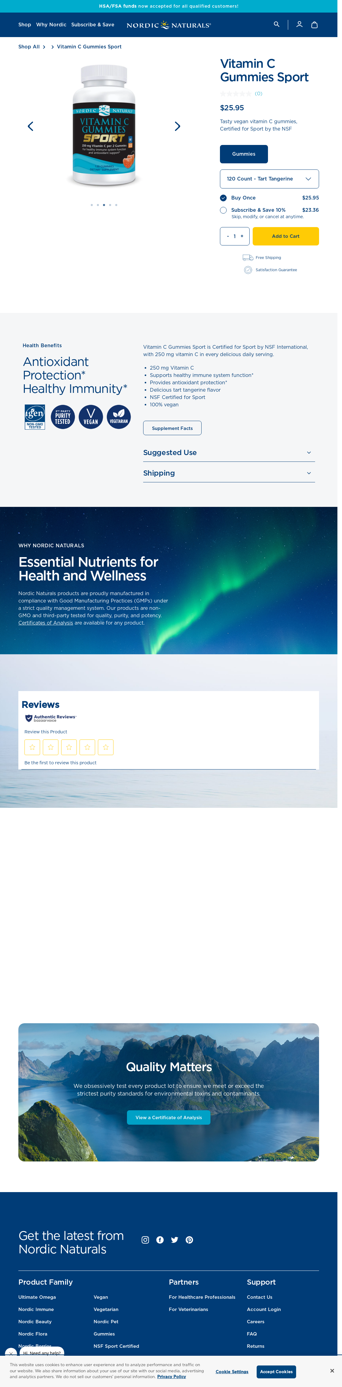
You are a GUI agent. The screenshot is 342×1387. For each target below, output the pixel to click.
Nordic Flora (32, 1336)
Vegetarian (106, 1311)
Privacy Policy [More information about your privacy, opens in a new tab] (171, 1376)
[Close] (332, 1371)
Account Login (264, 1311)
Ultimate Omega (37, 1299)
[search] (276, 25)
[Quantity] (234, 236)
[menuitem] (24, 24)
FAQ (252, 1336)
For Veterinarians (188, 1311)
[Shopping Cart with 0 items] (315, 24)
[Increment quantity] (244, 236)
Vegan (101, 1299)
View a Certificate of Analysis (169, 1119)
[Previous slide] (30, 126)
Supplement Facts (173, 428)
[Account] (299, 25)
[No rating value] (237, 94)
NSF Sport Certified (116, 1348)
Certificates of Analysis (45, 623)
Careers (256, 1323)
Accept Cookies (276, 1372)
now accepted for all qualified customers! (169, 6)
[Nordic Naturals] (169, 25)
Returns (256, 1348)
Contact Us (260, 1299)
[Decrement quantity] (224, 236)
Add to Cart (285, 236)
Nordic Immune (36, 1311)
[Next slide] (177, 126)
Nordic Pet (106, 1323)
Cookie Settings (232, 1372)
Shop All (29, 47)
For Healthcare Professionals (202, 1299)
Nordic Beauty (35, 1323)
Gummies (243, 154)
